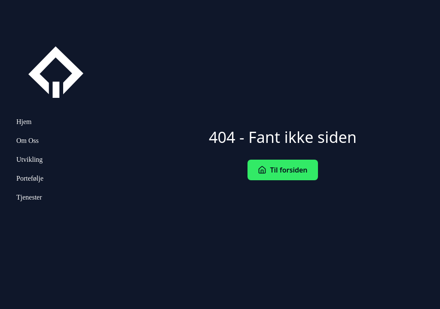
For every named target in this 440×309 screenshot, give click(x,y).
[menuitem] (56, 121)
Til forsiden (282, 170)
